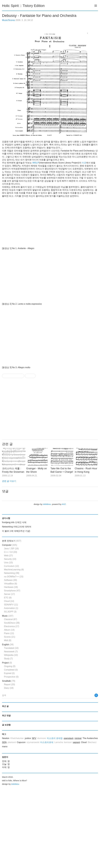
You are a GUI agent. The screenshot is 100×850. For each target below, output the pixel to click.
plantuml (12, 742)
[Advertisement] (49, 409)
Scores (9, 637)
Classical (10, 619)
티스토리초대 (46, 742)
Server (9, 594)
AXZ (64, 504)
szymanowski (33, 742)
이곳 (84, 163)
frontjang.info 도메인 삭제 (14, 522)
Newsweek (11, 651)
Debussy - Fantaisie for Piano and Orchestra (39, 15)
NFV (34, 738)
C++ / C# (10, 552)
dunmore (41, 738)
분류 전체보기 (11, 541)
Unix (8, 562)
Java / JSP (11, 548)
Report (9, 684)
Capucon (21, 742)
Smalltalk (8, 681)
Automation (11, 608)
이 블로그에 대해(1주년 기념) (16, 531)
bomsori (68, 742)
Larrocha (58, 742)
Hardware (11, 587)
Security (10, 559)
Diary (8, 688)
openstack (68, 738)
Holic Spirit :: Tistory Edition (23, 6)
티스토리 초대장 (55, 738)
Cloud (9, 601)
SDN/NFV (11, 604)
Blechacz (92, 742)
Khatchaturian (17, 738)
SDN (4, 742)
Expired (9, 673)
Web (8, 555)
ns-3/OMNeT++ (13, 576)
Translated (11, 648)
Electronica (11, 626)
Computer (9, 545)
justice (28, 738)
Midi (7, 640)
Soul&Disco (12, 623)
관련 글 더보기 (9, 481)
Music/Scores (8, 20)
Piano (9, 633)
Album (9, 630)
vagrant (76, 742)
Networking (11, 573)
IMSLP (35, 163)
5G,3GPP (10, 611)
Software (10, 580)
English (7, 644)
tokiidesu (47, 504)
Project (7, 663)
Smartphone (12, 590)
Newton (5, 738)
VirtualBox (10, 583)
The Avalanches (90, 738)
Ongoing (9, 666)
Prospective (11, 677)
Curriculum (11, 566)
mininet (78, 738)
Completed (11, 670)
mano (4, 746)
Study (8, 658)
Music (7, 616)
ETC (8, 597)
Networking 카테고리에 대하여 (16, 527)
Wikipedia (11, 655)
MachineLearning (14, 569)
